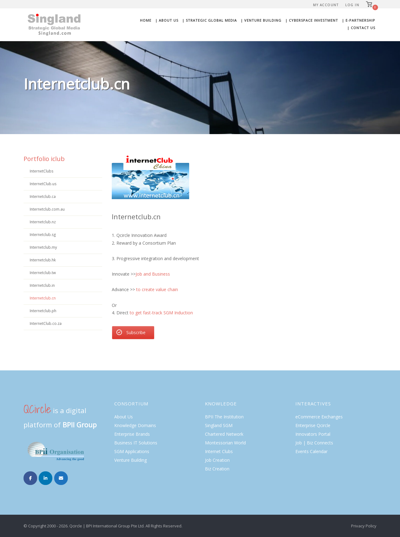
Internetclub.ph (43, 310)
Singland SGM (219, 425)
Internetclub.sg (43, 234)
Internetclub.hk (43, 260)
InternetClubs (41, 171)
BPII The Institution (224, 417)
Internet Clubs (219, 451)
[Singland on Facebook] (30, 478)
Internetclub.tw (43, 272)
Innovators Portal (312, 434)
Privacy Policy (363, 526)
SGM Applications (131, 451)
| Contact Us (361, 27)
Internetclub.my (43, 247)
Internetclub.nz (43, 222)
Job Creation (217, 460)
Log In (352, 5)
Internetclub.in (42, 285)
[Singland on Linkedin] (45, 478)
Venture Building (130, 460)
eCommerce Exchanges (319, 417)
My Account (325, 5)
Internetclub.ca (43, 196)
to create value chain (157, 289)
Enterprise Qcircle (312, 425)
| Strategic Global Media (209, 20)
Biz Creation (217, 469)
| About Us (166, 20)
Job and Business (153, 274)
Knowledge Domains (135, 425)
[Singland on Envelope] (61, 478)
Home (145, 20)
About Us (123, 417)
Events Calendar (311, 451)
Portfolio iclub (44, 159)
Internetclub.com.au (47, 209)
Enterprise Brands (132, 434)
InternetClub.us (43, 183)
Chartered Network (224, 434)
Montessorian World (225, 443)
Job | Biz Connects (314, 443)
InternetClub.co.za (46, 323)
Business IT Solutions (135, 443)
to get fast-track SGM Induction (161, 313)
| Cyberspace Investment (311, 20)
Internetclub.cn (43, 298)
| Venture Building (261, 20)
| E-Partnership (358, 20)
